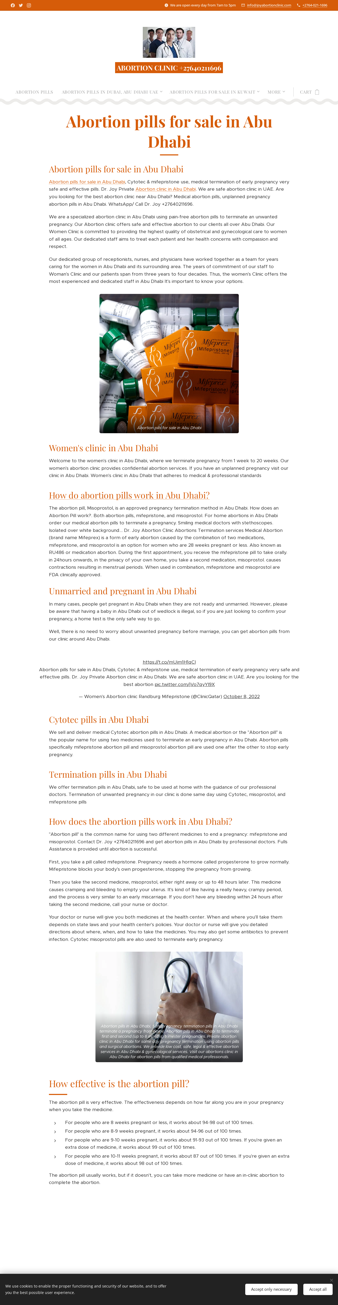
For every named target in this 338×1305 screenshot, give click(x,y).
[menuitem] (36, 92)
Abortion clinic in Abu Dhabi (165, 189)
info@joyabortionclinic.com (269, 5)
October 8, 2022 (241, 696)
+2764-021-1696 (315, 5)
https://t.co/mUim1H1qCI (169, 662)
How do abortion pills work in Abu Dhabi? (129, 495)
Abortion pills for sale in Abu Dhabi (87, 182)
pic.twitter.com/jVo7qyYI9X (185, 684)
